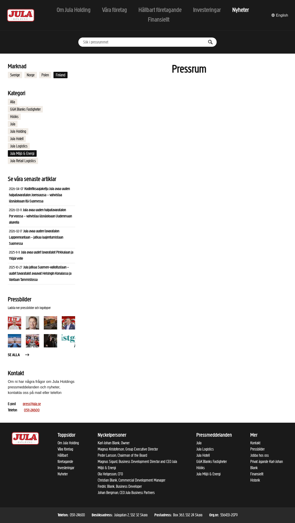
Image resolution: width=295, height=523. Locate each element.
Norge (31, 75)
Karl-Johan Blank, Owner (114, 443)
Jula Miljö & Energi (22, 153)
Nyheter (63, 474)
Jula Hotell (17, 139)
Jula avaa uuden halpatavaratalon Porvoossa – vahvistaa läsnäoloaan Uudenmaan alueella (40, 216)
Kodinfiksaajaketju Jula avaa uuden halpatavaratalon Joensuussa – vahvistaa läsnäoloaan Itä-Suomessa (39, 195)
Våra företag (65, 449)
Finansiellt (256, 474)
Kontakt (255, 443)
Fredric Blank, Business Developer (120, 486)
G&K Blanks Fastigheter (25, 109)
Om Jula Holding (68, 443)
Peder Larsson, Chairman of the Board (122, 455)
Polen (45, 75)
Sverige (15, 75)
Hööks (14, 117)
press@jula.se (32, 404)
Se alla (19, 355)
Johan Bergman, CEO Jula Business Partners (126, 493)
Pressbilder (257, 449)
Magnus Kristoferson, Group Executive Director (128, 449)
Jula (12, 124)
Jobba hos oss (259, 455)
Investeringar (66, 468)
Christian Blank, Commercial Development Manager (131, 480)
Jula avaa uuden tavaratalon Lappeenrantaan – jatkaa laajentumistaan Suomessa (36, 237)
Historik (255, 480)
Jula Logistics (18, 146)
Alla (12, 102)
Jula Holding (18, 131)
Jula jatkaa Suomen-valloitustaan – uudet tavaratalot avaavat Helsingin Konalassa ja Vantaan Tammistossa (40, 273)
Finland (60, 75)
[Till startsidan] (21, 15)
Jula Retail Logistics (23, 161)
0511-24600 (32, 410)
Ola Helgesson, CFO (110, 474)
